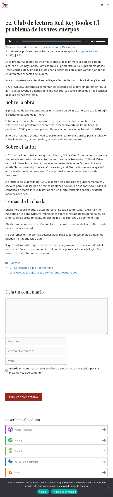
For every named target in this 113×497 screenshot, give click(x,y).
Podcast (15, 263)
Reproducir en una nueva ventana (38, 47)
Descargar (68, 47)
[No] (108, 487)
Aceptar (43, 491)
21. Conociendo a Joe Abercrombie (31, 267)
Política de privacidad (64, 491)
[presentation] (32, 384)
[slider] (51, 41)
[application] (56, 41)
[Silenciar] (93, 41)
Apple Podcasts (90, 51)
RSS (19, 55)
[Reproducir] (10, 41)
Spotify (9, 55)
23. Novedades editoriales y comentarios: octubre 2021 (44, 272)
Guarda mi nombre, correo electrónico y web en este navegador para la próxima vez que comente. (54, 370)
